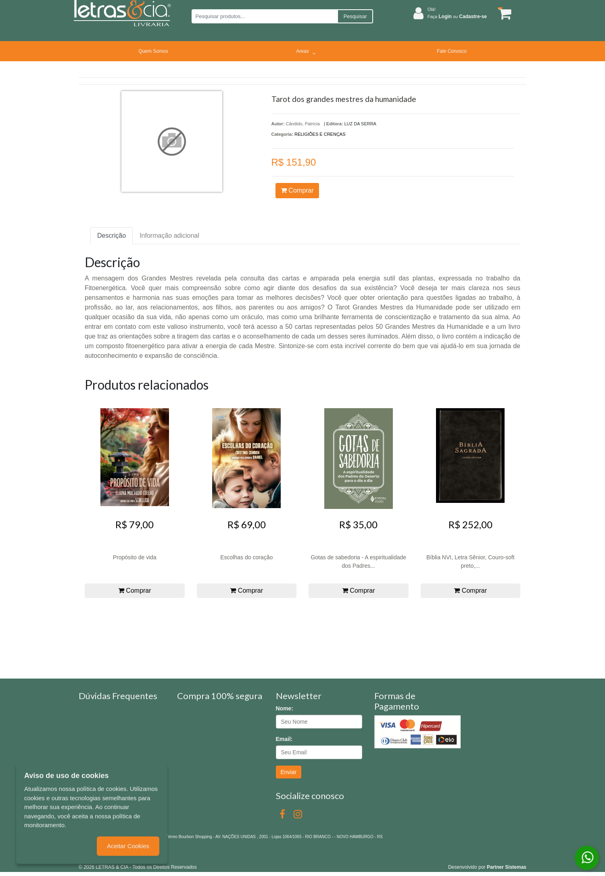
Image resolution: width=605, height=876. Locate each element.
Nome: (285, 708)
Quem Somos (153, 51)
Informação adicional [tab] (169, 235)
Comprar (297, 190)
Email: (284, 739)
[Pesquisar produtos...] (264, 16)
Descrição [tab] (111, 235)
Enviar (289, 772)
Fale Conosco (452, 51)
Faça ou (457, 16)
